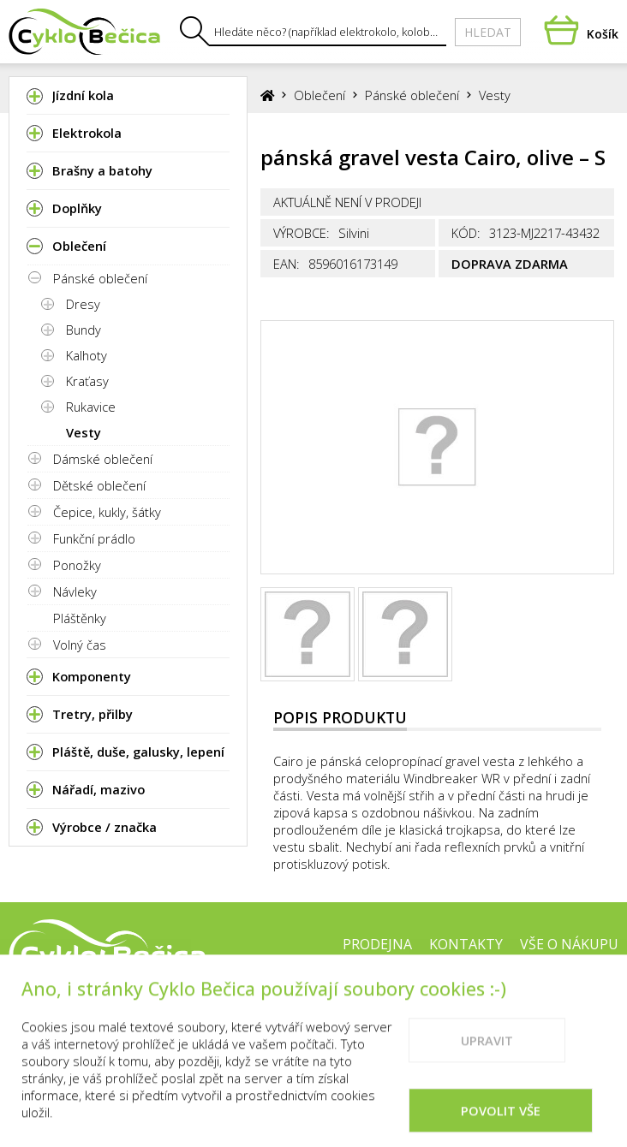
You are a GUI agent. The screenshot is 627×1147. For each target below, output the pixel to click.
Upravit (487, 1058)
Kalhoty (86, 355)
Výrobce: (301, 232)
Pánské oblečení (100, 278)
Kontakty (466, 944)
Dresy (83, 303)
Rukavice (91, 406)
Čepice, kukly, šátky (107, 511)
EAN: (286, 263)
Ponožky (77, 565)
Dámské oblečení (102, 458)
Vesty (83, 432)
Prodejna (377, 944)
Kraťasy (87, 380)
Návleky (75, 591)
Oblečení (319, 95)
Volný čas (79, 644)
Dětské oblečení (99, 485)
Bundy (83, 329)
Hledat (487, 32)
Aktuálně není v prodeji (347, 202)
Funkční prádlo (94, 538)
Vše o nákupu (569, 944)
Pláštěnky (79, 618)
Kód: (466, 232)
